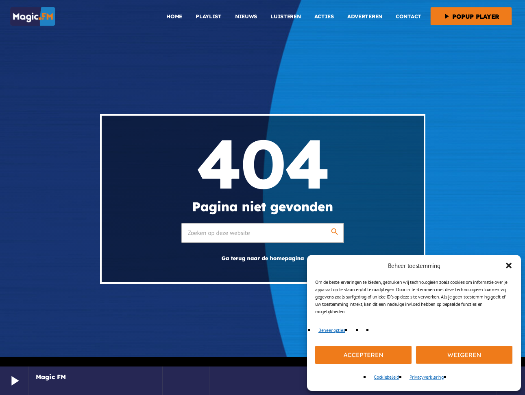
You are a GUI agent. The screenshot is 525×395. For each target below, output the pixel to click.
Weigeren (464, 355)
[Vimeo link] (32, 16)
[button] (509, 265)
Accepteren (363, 355)
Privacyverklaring (427, 377)
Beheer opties (331, 330)
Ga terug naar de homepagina (263, 258)
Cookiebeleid (386, 377)
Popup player (470, 16)
